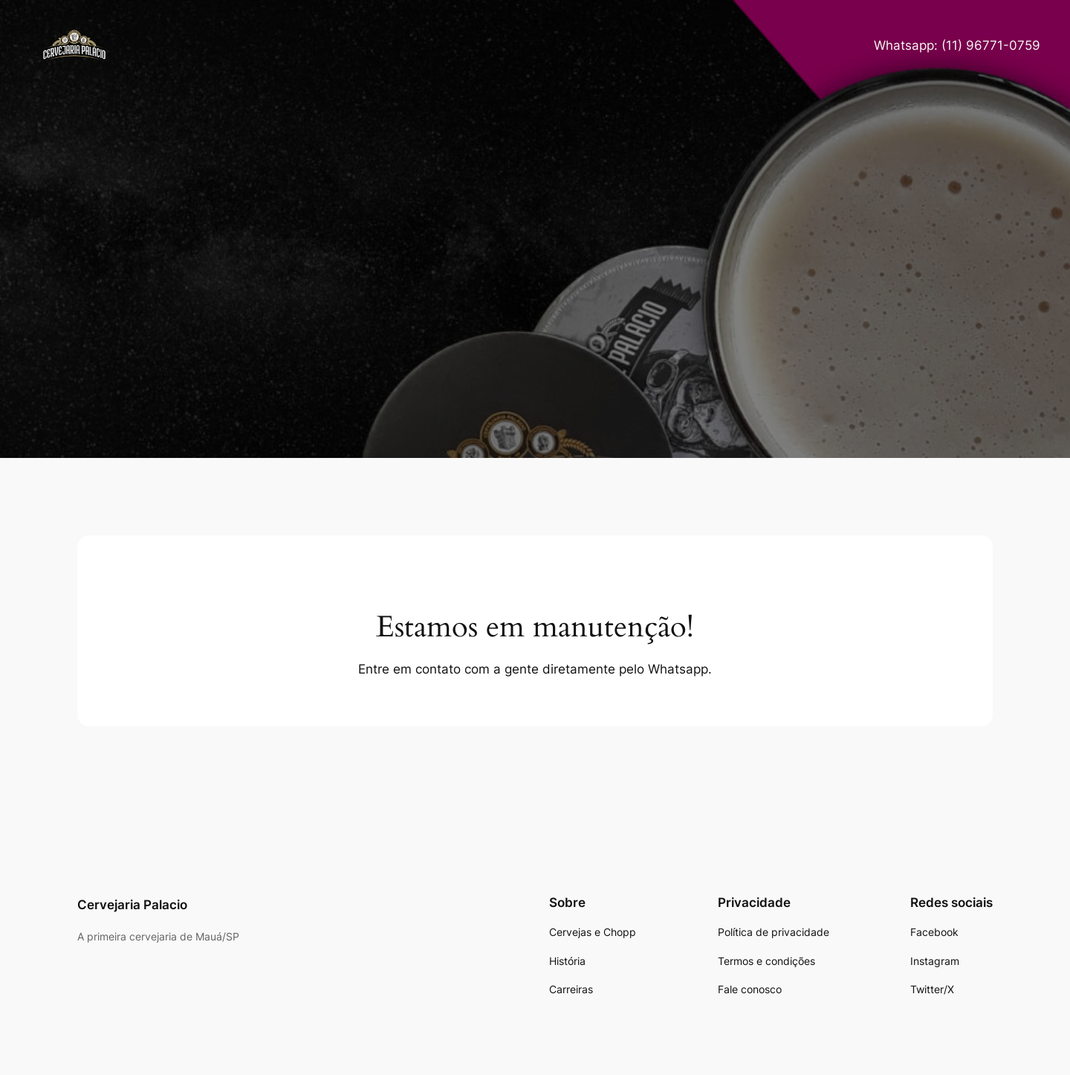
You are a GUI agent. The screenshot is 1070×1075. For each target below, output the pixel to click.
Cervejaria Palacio (132, 904)
